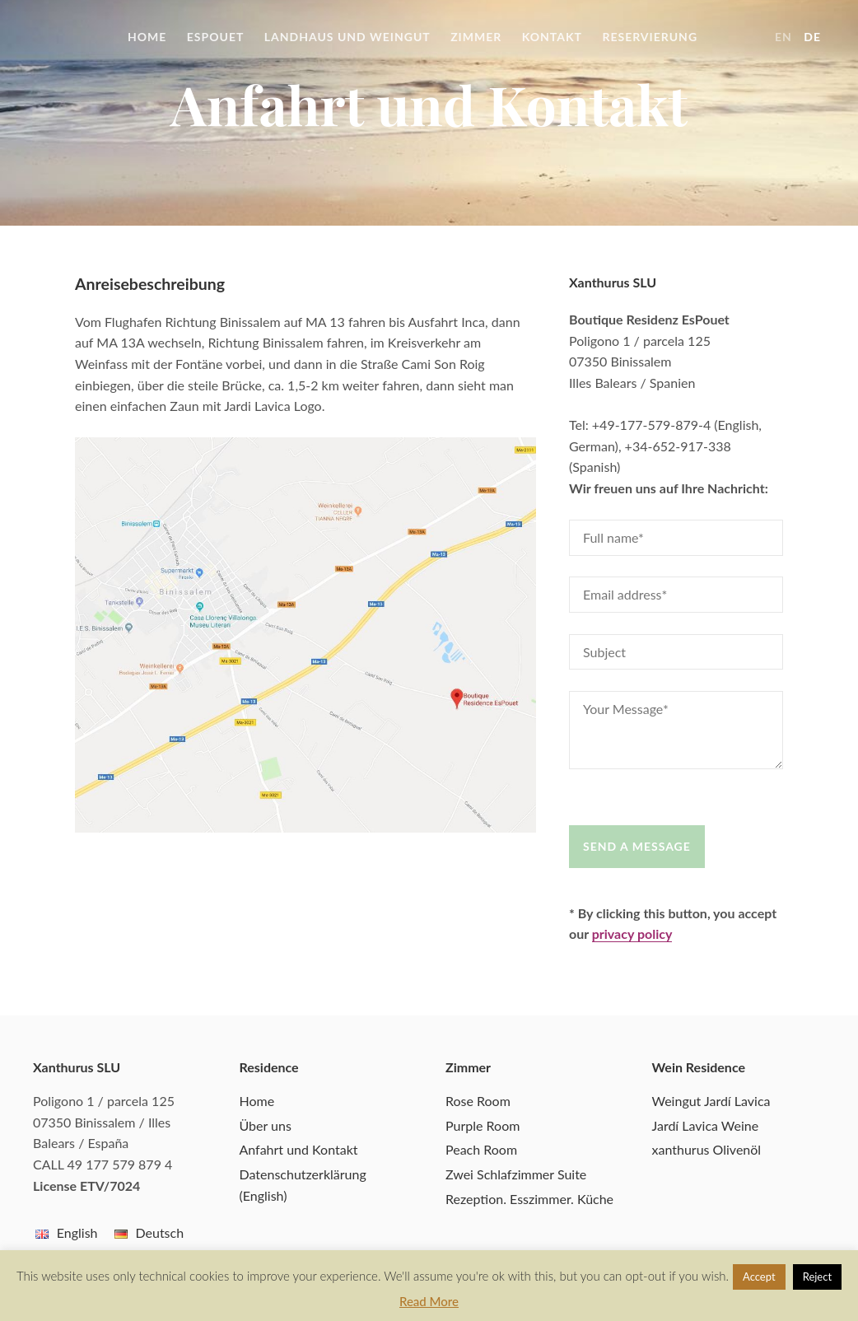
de (812, 37)
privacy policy (632, 933)
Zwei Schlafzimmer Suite (515, 1174)
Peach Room (481, 1149)
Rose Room (478, 1101)
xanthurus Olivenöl (707, 1149)
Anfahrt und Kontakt (299, 1149)
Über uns (265, 1125)
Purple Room (482, 1125)
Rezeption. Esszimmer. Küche (529, 1199)
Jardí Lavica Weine (705, 1125)
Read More (429, 1301)
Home (147, 37)
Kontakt (552, 37)
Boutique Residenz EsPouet (66, 37)
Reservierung (649, 37)
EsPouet (216, 37)
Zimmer (475, 37)
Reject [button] (817, 1276)
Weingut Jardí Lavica (711, 1101)
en (783, 37)
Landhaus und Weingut (347, 37)
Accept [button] (759, 1276)
